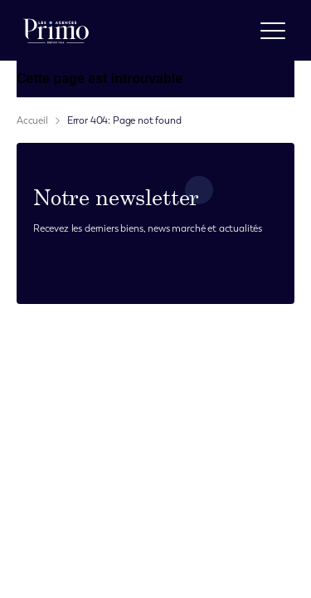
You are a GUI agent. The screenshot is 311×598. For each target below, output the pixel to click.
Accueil (32, 120)
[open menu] (272, 30)
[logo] (56, 30)
